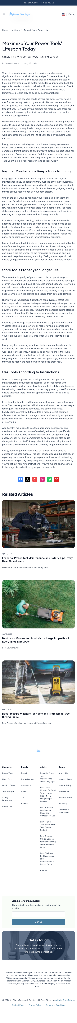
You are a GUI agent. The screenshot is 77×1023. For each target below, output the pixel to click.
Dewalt (24, 773)
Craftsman (26, 785)
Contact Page (65, 779)
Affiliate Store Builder (64, 1000)
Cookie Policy (65, 785)
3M (22, 797)
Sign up (38, 921)
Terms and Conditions (55, 1005)
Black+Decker (27, 779)
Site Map (63, 803)
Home (5, 30)
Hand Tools (7, 779)
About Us (63, 773)
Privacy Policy (65, 797)
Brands (24, 803)
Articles (16, 30)
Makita (24, 791)
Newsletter (64, 791)
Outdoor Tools (8, 785)
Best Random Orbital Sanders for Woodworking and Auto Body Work (48, 841)
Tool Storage (8, 791)
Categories (7, 806)
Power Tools (7, 773)
